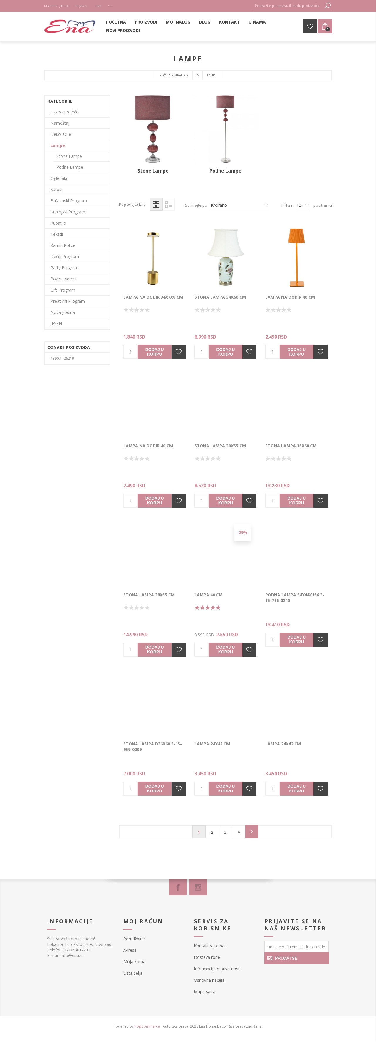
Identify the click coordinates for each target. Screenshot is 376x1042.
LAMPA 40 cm (208, 595)
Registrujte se (56, 6)
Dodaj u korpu (154, 352)
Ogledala (59, 178)
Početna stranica (174, 75)
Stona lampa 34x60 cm (220, 297)
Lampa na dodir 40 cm (290, 297)
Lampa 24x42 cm (212, 744)
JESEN (56, 323)
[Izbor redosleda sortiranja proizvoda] (240, 205)
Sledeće (251, 831)
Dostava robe (207, 957)
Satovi (56, 189)
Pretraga (327, 5)
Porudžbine (134, 938)
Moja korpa (134, 961)
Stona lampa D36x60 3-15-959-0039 (152, 746)
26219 (69, 358)
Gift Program (63, 290)
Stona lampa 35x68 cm (291, 446)
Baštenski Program (69, 200)
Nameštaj (60, 123)
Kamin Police (63, 245)
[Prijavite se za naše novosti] (296, 946)
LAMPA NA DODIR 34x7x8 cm (153, 297)
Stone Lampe (153, 171)
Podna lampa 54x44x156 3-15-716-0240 (294, 597)
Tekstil (57, 234)
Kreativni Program (68, 301)
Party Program (64, 267)
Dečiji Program (65, 256)
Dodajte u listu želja (179, 352)
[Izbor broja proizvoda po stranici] (303, 205)
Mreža (156, 204)
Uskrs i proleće (64, 112)
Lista (168, 204)
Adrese (130, 950)
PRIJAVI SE (286, 958)
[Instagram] (198, 887)
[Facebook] (178, 887)
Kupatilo (58, 223)
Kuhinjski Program (68, 212)
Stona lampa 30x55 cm (220, 446)
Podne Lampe (225, 171)
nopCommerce (147, 1026)
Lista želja (132, 973)
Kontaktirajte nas (210, 946)
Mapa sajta (204, 991)
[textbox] (288, 5)
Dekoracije (61, 134)
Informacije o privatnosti (217, 968)
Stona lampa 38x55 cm (149, 595)
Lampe (58, 145)
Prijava (81, 6)
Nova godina (63, 312)
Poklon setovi (63, 279)
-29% (242, 532)
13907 (56, 358)
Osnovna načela (209, 980)
